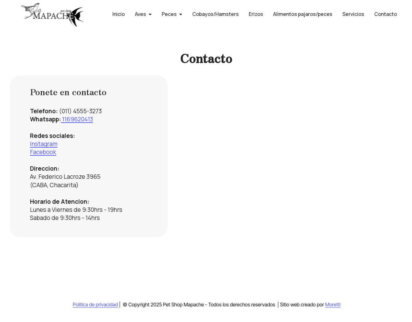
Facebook (43, 152)
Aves (140, 14)
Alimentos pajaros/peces (302, 14)
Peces (169, 14)
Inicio (118, 14)
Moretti (333, 304)
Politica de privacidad (95, 304)
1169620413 (77, 119)
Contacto (385, 14)
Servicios (353, 14)
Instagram (43, 144)
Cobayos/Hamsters (215, 14)
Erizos (256, 14)
